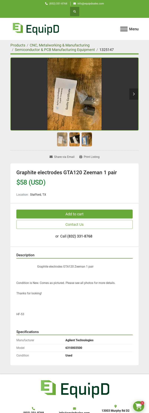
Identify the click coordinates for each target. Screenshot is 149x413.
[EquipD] (74, 389)
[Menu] (124, 29)
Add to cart (74, 214)
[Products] (17, 45)
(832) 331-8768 (58, 3)
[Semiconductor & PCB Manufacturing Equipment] (55, 49)
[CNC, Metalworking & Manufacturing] (60, 45)
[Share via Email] (62, 156)
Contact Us (74, 224)
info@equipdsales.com (90, 3)
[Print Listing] (89, 156)
